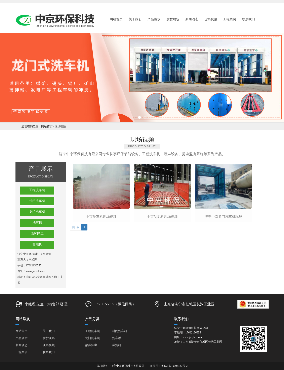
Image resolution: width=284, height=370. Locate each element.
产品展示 (154, 19)
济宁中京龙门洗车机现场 (223, 217)
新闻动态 (191, 19)
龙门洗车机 (37, 211)
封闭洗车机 (37, 201)
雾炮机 (37, 244)
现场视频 (210, 19)
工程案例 (229, 19)
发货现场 (172, 19)
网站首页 (116, 19)
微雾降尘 (37, 233)
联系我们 (248, 19)
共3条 (76, 227)
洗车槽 (37, 222)
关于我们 (135, 19)
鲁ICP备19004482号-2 (174, 365)
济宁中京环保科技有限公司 (127, 365)
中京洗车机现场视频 (101, 217)
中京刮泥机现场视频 (162, 217)
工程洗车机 (37, 190)
